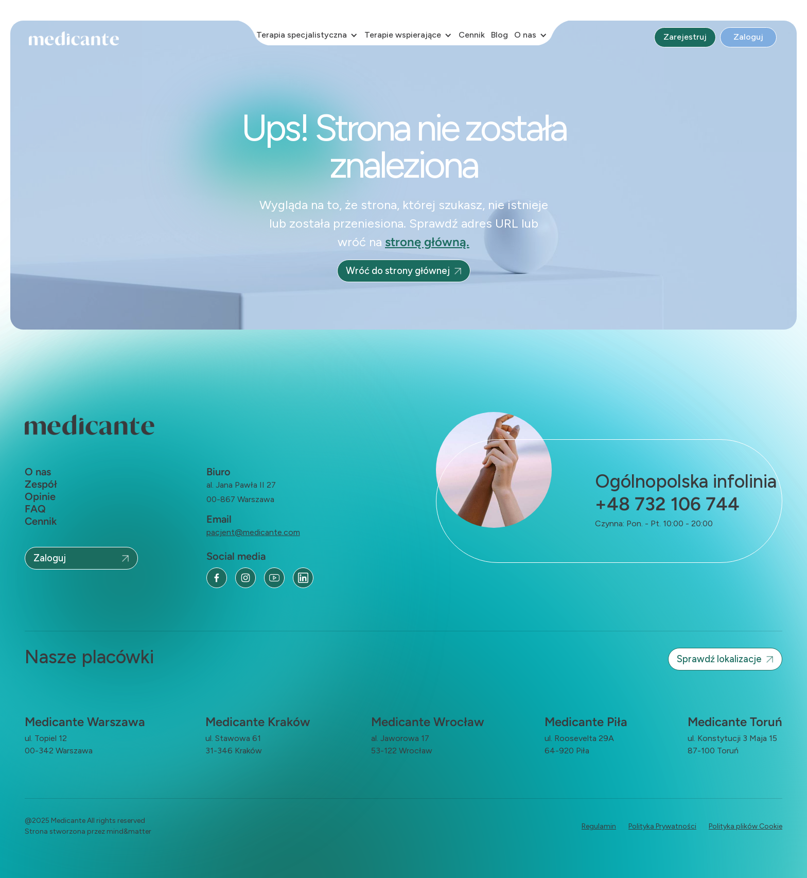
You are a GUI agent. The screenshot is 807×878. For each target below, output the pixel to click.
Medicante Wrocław (427, 722)
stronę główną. (427, 241)
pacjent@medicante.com (253, 532)
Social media (236, 556)
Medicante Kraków (257, 722)
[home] (77, 39)
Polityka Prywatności (662, 826)
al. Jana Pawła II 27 (241, 485)
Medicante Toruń (735, 722)
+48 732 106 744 (667, 504)
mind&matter (129, 831)
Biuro (218, 472)
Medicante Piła (586, 722)
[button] (307, 35)
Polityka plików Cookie (745, 826)
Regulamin (599, 826)
